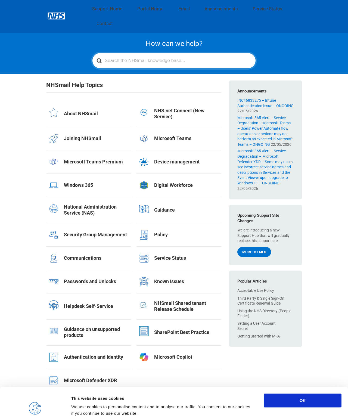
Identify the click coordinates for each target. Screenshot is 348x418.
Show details (285, 407)
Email (161, 6)
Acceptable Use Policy (255, 271)
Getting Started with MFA (258, 316)
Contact (255, 6)
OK (303, 372)
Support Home (102, 6)
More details (254, 233)
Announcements (190, 6)
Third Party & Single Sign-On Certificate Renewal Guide (260, 281)
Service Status (226, 6)
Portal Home (135, 6)
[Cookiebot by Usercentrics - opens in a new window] (35, 407)
